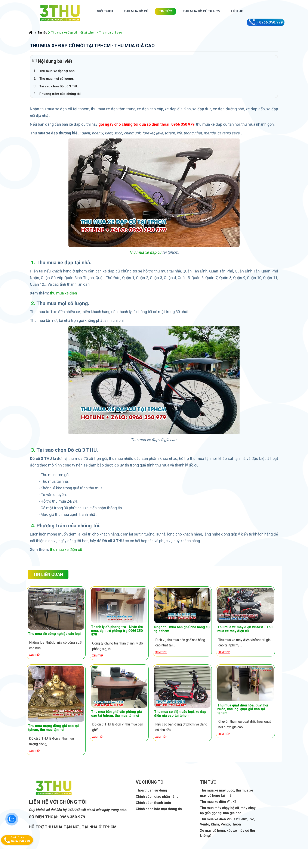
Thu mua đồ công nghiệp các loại (54, 634)
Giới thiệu (105, 11)
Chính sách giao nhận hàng (157, 797)
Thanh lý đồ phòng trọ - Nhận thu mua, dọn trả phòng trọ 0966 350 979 (117, 630)
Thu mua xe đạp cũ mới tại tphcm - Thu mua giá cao (85, 32)
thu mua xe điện (63, 293)
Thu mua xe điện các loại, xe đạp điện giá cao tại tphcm (180, 714)
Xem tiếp (34, 654)
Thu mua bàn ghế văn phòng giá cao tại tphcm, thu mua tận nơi (116, 714)
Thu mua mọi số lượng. (56, 79)
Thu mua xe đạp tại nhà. (57, 71)
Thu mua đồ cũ (136, 11)
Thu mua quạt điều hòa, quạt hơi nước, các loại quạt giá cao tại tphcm (242, 709)
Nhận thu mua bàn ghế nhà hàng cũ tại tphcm (182, 629)
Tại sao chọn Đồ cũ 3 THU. (59, 86)
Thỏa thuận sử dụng (151, 790)
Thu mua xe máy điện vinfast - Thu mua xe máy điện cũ (244, 629)
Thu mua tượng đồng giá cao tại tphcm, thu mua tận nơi (53, 728)
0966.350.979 (271, 22)
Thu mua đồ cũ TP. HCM (202, 11)
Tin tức (165, 11)
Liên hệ (237, 11)
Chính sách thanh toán (153, 803)
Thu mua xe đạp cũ (145, 252)
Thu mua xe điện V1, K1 (218, 802)
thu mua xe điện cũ (66, 549)
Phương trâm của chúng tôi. (60, 94)
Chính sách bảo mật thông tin (159, 809)
